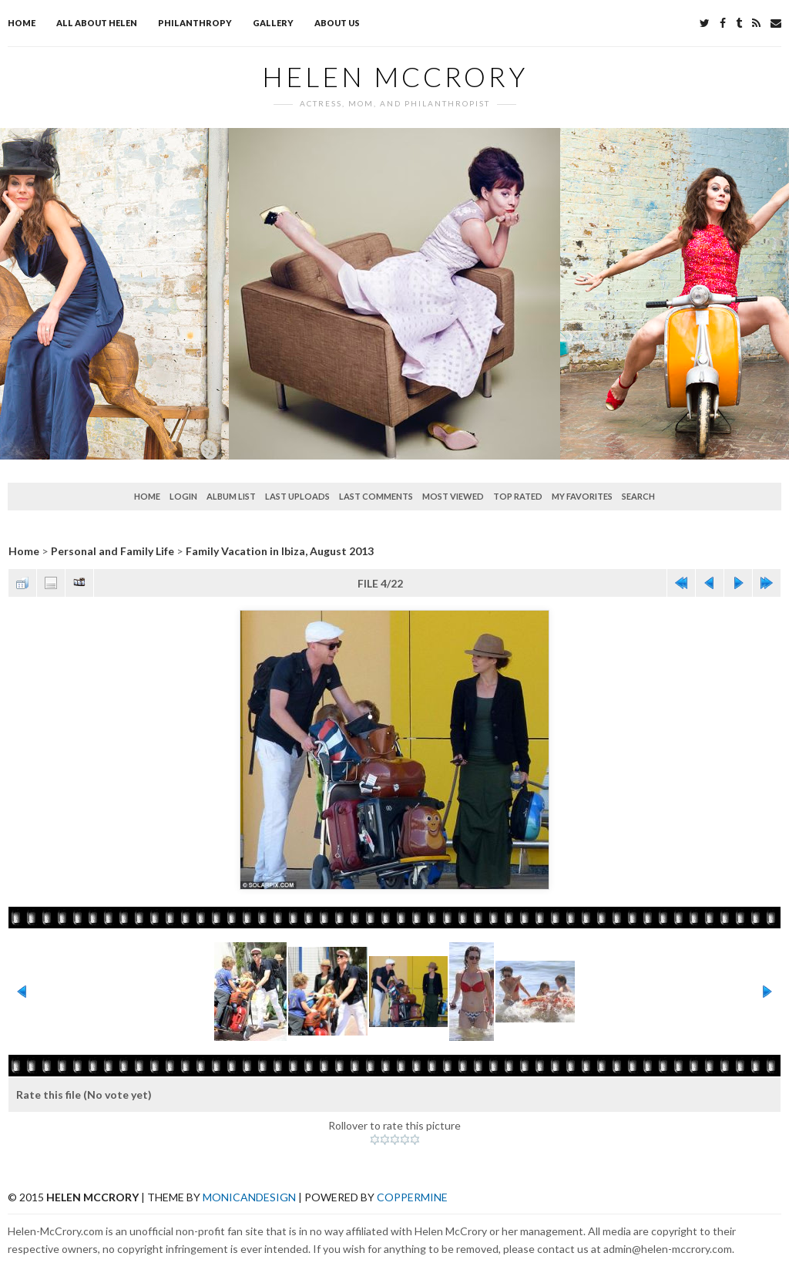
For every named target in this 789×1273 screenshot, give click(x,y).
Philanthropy (195, 23)
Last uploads (297, 496)
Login (183, 496)
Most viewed (453, 496)
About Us (337, 23)
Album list (231, 496)
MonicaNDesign (249, 1197)
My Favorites (582, 496)
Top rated (517, 496)
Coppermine (412, 1197)
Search (638, 496)
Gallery (273, 23)
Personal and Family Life (112, 550)
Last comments (376, 496)
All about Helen (96, 23)
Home (21, 23)
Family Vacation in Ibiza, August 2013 (280, 550)
